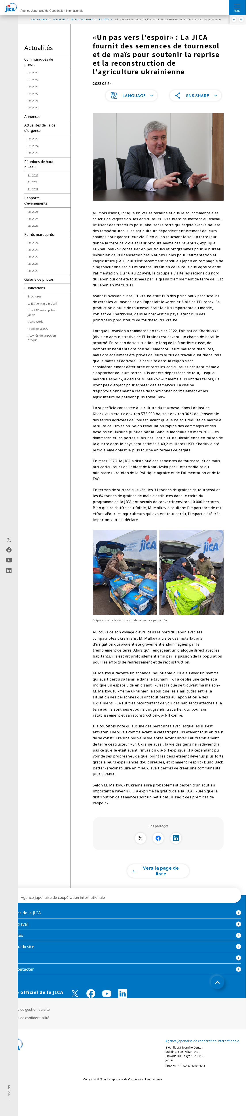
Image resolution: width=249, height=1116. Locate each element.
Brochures (35, 296)
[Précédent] (234, 19)
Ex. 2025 (33, 73)
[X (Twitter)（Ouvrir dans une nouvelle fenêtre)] (9, 540)
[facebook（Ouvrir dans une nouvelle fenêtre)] (9, 550)
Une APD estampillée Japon (41, 312)
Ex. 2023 (33, 87)
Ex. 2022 (33, 94)
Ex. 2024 (33, 80)
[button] (131, 104)
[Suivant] (241, 19)
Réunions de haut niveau (38, 164)
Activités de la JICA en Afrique (42, 338)
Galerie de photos (39, 279)
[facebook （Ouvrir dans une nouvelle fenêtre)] (90, 1002)
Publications (34, 288)
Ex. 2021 (33, 101)
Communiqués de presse (38, 62)
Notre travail (16, 933)
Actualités (13, 944)
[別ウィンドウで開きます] (140, 847)
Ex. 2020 (33, 108)
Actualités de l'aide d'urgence (39, 128)
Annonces (32, 116)
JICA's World (36, 322)
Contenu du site (19, 955)
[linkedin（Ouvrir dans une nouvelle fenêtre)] (9, 570)
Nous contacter (19, 978)
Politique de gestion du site (27, 1018)
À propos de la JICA (22, 921)
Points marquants (39, 234)
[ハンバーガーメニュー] (237, 6)
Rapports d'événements (35, 201)
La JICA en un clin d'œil (42, 303)
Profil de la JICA (38, 329)
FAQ (8, 966)
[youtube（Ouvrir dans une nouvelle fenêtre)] (9, 560)
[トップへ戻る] (217, 991)
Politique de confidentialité (26, 1026)
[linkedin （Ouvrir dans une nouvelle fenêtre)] (122, 1002)
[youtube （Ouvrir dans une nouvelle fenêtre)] (106, 1002)
